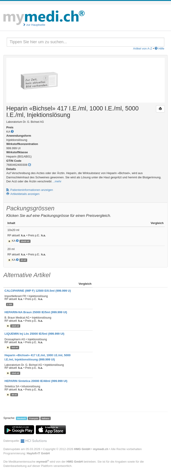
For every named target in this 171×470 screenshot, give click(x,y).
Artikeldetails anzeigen (22, 194)
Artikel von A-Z (142, 48)
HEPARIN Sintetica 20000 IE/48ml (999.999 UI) (35, 381)
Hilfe (159, 48)
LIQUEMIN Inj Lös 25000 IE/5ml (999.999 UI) (34, 333)
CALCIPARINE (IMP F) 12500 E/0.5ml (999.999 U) (37, 290)
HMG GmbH (82, 449)
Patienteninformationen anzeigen (29, 190)
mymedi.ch (100, 449)
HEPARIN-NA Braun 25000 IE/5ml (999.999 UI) (35, 312)
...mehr (56, 181)
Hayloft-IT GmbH (38, 453)
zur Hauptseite (34, 24)
